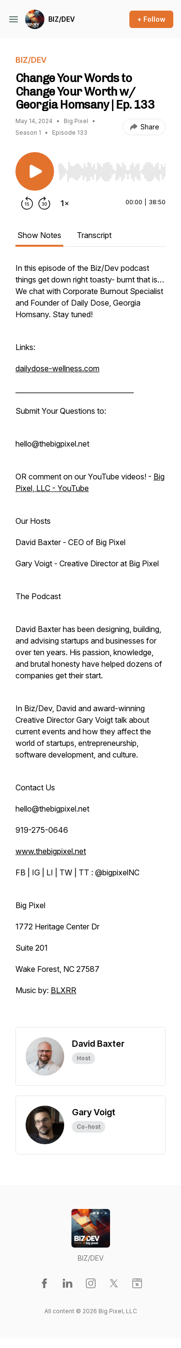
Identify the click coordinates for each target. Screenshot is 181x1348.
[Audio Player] (112, 169)
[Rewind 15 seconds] (27, 203)
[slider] (112, 172)
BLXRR (63, 990)
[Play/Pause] (34, 171)
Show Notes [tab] (39, 235)
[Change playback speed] (64, 203)
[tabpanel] (90, 644)
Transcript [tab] (94, 235)
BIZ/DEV (61, 19)
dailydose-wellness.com (57, 368)
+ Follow (151, 19)
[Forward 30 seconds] (44, 203)
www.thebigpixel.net (50, 851)
